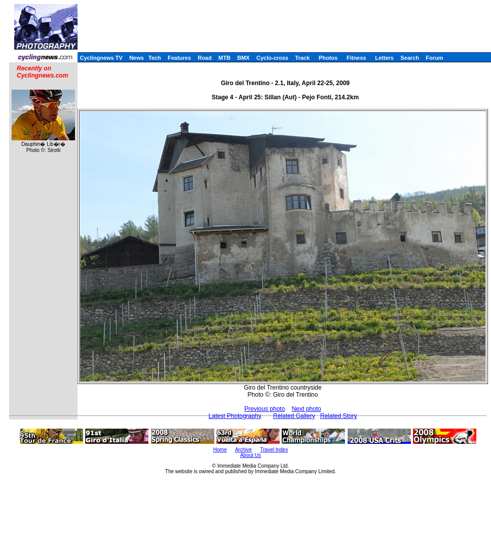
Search (409, 58)
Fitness (356, 58)
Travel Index (274, 449)
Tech (154, 58)
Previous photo (264, 408)
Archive (243, 449)
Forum (434, 58)
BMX (243, 58)
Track (302, 58)
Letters (384, 58)
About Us (250, 455)
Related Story (338, 415)
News (136, 58)
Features (179, 58)
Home (220, 449)
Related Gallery (294, 415)
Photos (328, 58)
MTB (224, 58)
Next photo (306, 408)
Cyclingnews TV (101, 58)
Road (205, 58)
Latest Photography (235, 415)
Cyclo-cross (272, 58)
